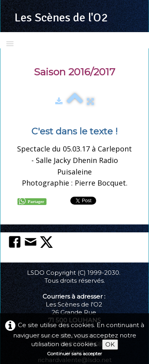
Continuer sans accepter (74, 353)
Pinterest (118, 199)
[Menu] (9, 43)
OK (110, 344)
